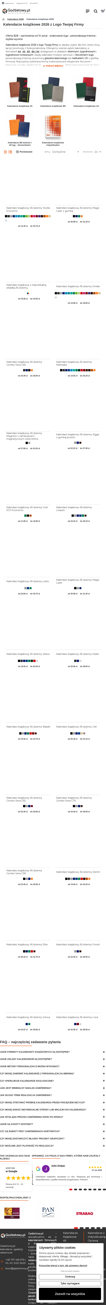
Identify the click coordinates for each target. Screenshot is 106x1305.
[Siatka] (5, 152)
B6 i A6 (35, 51)
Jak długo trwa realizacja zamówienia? (26, 1095)
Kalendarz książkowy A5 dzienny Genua (28, 1017)
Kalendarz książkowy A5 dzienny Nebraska (74, 363)
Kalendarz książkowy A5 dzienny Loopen (74, 509)
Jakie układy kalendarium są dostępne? (26, 1059)
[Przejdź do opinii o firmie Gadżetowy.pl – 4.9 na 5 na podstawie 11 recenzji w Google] (16, 1177)
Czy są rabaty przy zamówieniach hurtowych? (30, 1131)
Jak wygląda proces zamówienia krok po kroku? (31, 1117)
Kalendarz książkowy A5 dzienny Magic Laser (77, 581)
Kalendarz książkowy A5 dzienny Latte (27, 581)
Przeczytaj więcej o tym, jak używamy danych (63, 1265)
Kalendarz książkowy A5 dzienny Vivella (78, 286)
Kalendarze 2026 (15, 19)
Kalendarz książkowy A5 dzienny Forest (78, 944)
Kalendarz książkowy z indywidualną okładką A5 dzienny (26, 286)
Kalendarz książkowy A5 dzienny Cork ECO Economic (27, 509)
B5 (28, 51)
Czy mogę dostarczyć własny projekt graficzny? (32, 1138)
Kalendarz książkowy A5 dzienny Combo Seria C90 (24, 872)
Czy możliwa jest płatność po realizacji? (27, 1145)
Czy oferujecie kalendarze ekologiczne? (27, 1081)
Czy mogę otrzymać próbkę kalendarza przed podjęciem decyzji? (42, 1102)
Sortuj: (48, 151)
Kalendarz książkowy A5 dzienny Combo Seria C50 (24, 799)
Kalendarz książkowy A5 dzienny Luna (77, 1017)
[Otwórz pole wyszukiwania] (96, 11)
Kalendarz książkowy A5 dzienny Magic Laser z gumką (77, 209)
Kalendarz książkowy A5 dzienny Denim (78, 872)
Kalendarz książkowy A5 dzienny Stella (77, 654)
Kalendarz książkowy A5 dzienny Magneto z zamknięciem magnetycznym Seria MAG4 (24, 436)
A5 (23, 51)
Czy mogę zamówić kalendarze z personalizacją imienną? (37, 1073)
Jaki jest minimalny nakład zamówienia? (25, 1088)
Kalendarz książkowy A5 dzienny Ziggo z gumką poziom (77, 436)
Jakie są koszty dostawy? (16, 1124)
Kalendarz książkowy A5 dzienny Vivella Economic (28, 209)
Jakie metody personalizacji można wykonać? (30, 1066)
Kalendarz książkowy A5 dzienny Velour (28, 654)
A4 (19, 51)
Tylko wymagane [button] (70, 1283)
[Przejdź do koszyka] (103, 11)
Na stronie (88, 151)
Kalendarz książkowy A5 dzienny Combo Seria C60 (24, 363)
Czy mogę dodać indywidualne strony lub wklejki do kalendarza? (43, 1109)
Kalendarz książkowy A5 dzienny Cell (76, 726)
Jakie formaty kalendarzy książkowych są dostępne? (35, 1052)
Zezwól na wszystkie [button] (70, 1294)
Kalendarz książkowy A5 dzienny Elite (27, 944)
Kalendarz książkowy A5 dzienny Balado (28, 726)
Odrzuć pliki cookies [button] (70, 1271)
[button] (53, 65)
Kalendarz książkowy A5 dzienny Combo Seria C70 (74, 799)
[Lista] (10, 152)
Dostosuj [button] (70, 1276)
